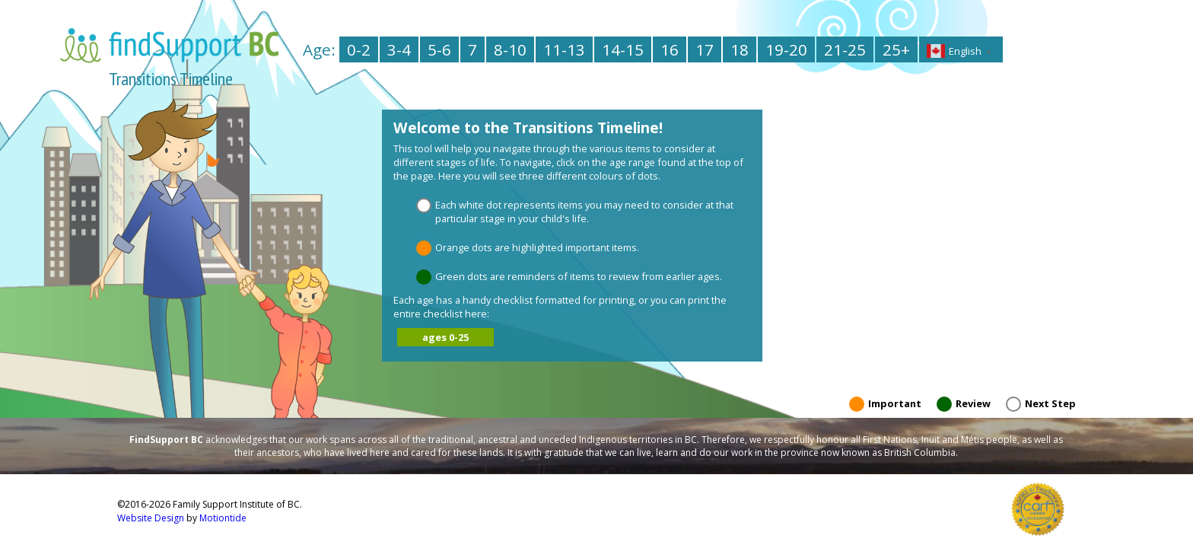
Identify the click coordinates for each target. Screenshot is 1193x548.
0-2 (359, 49)
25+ (896, 49)
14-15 (623, 49)
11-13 (564, 49)
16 (669, 49)
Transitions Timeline (171, 79)
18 (739, 49)
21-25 (845, 49)
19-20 (786, 49)
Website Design (150, 517)
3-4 (399, 49)
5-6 (439, 49)
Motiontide (223, 517)
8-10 (510, 49)
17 (704, 49)
